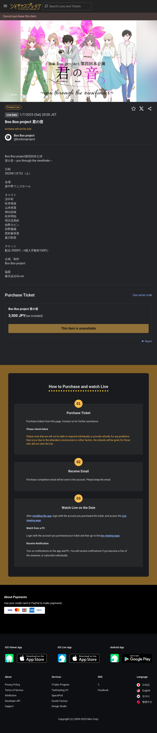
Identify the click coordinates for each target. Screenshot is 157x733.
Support (9, 706)
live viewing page (110, 535)
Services (56, 677)
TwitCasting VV (60, 690)
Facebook (103, 690)
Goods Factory (59, 701)
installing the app (41, 516)
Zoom (11, 94)
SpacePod (57, 695)
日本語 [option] (143, 684)
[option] (144, 685)
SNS (100, 677)
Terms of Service (14, 690)
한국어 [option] (143, 696)
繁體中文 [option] (144, 702)
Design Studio (59, 706)
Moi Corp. (93, 719)
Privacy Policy (12, 684)
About (8, 677)
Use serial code (142, 295)
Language (142, 677)
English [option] (143, 690)
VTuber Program (60, 684)
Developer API (12, 701)
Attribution (10, 695)
